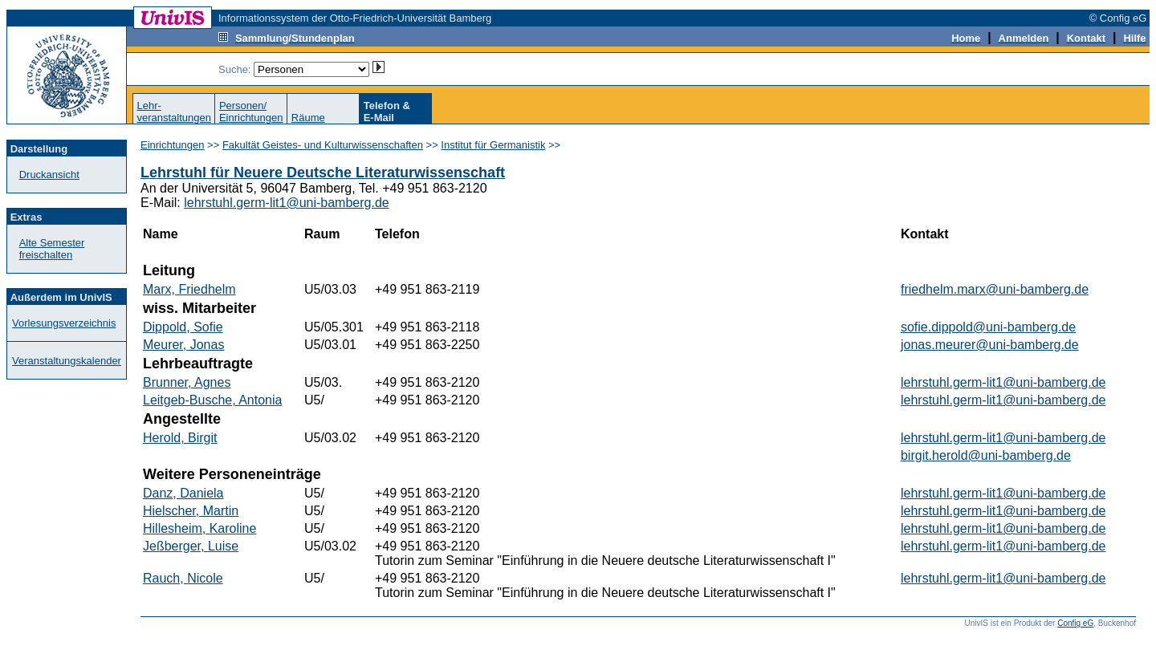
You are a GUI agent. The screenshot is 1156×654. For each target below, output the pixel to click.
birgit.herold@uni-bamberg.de (986, 455)
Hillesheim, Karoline (199, 528)
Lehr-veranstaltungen (173, 112)
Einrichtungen (172, 145)
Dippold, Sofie (183, 327)
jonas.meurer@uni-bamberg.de (990, 344)
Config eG (1075, 623)
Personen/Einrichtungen (251, 112)
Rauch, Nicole (183, 578)
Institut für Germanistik (493, 145)
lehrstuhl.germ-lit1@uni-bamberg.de (286, 202)
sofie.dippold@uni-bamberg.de (988, 327)
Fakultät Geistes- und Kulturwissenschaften (322, 145)
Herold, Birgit (180, 438)
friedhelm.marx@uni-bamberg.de (995, 289)
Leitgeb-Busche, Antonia (212, 400)
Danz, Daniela (183, 493)
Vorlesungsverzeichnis (64, 323)
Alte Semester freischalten (52, 249)
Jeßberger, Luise (190, 546)
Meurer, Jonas (183, 344)
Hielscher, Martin (190, 511)
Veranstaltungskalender (66, 361)
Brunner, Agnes (186, 382)
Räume (308, 118)
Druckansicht (49, 175)
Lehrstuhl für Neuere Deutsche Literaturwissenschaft (322, 173)
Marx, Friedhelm (189, 289)
